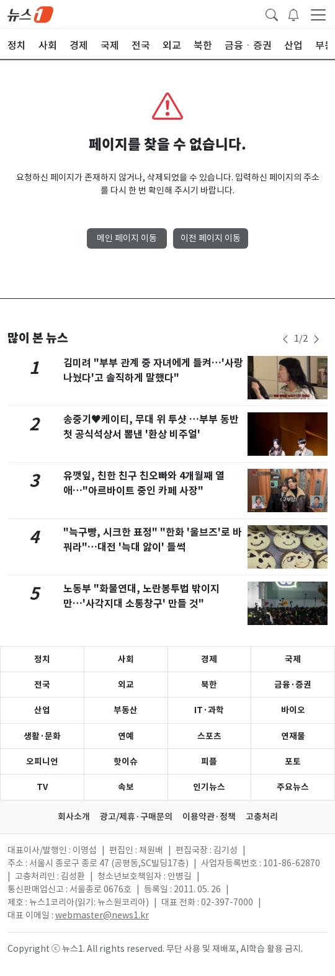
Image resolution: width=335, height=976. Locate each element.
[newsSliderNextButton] (316, 339)
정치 (42, 659)
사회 (126, 659)
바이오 (293, 710)
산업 (42, 710)
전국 (42, 684)
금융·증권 (292, 684)
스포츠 (209, 736)
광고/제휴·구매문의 (136, 816)
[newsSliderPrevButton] (285, 339)
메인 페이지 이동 (127, 238)
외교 (126, 684)
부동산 (126, 710)
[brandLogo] (30, 13)
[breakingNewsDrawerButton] (293, 13)
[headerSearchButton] (272, 13)
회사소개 (74, 816)
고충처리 (262, 816)
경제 (209, 659)
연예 (126, 736)
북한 (209, 684)
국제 (293, 659)
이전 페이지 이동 (211, 238)
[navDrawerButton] (318, 14)
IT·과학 (209, 710)
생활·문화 (42, 736)
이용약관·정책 (209, 816)
